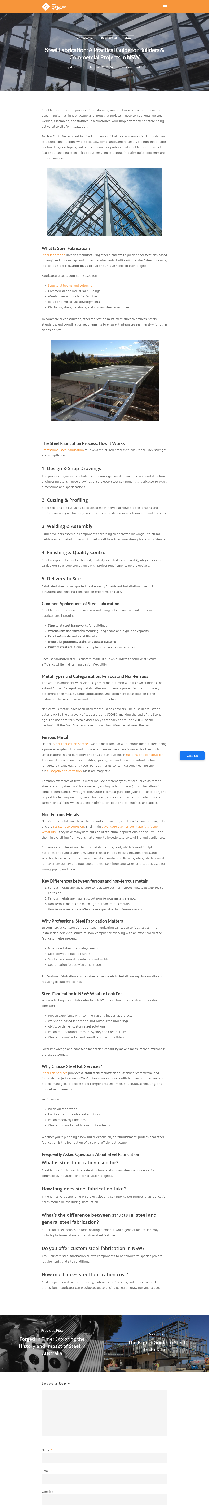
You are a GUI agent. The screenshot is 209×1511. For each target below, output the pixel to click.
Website (47, 1492)
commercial (85, 38)
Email (47, 1471)
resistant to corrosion (68, 827)
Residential (109, 38)
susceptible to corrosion (64, 771)
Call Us (192, 756)
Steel (128, 38)
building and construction (145, 755)
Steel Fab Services (54, 1073)
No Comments (131, 67)
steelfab (75, 67)
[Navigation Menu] (165, 7)
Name (47, 1450)
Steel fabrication (53, 255)
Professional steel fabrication (63, 450)
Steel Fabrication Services (71, 744)
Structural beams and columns (70, 285)
